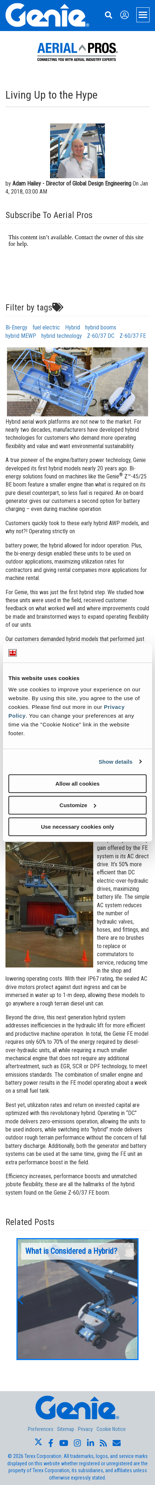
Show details (116, 762)
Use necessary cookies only (77, 827)
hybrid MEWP (20, 335)
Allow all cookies (78, 783)
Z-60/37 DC (100, 335)
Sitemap (65, 1429)
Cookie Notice (111, 1429)
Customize (78, 805)
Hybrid (72, 327)
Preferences (40, 1429)
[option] (77, 1299)
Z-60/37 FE (133, 335)
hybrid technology (61, 335)
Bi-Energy (16, 327)
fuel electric (46, 327)
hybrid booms (100, 327)
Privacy (85, 1429)
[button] (20, 1299)
